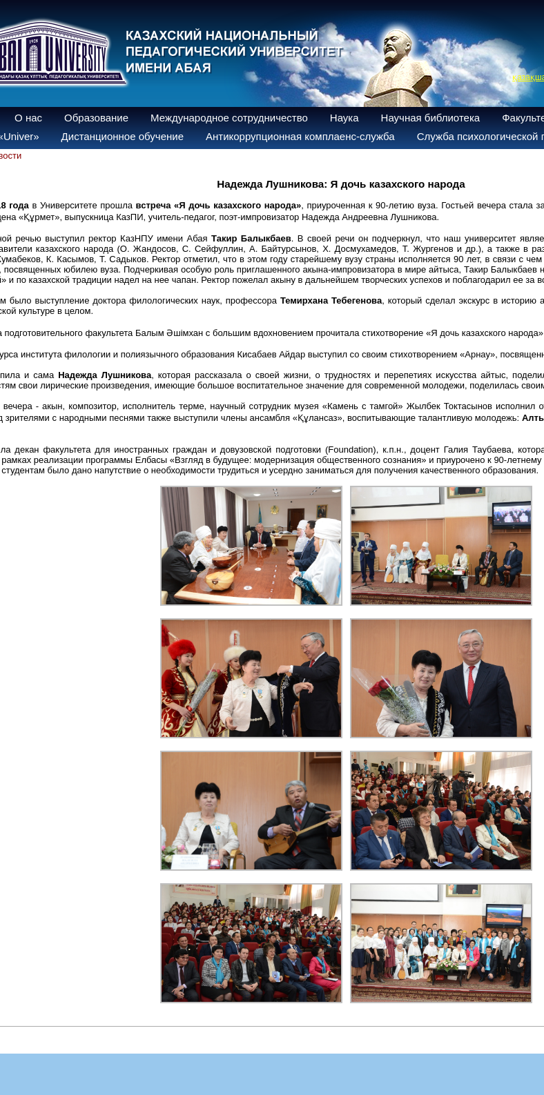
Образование (96, 118)
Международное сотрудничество (229, 118)
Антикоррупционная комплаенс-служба (300, 136)
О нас (28, 118)
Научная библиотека (430, 118)
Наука (344, 118)
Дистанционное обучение (122, 136)
